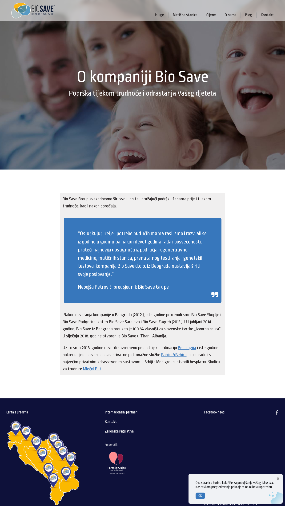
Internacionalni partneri (121, 412)
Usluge (158, 15)
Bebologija (187, 347)
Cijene (211, 15)
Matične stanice (185, 15)
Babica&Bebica (174, 354)
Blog (248, 15)
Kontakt (267, 15)
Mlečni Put (92, 369)
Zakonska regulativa (119, 431)
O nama (230, 15)
